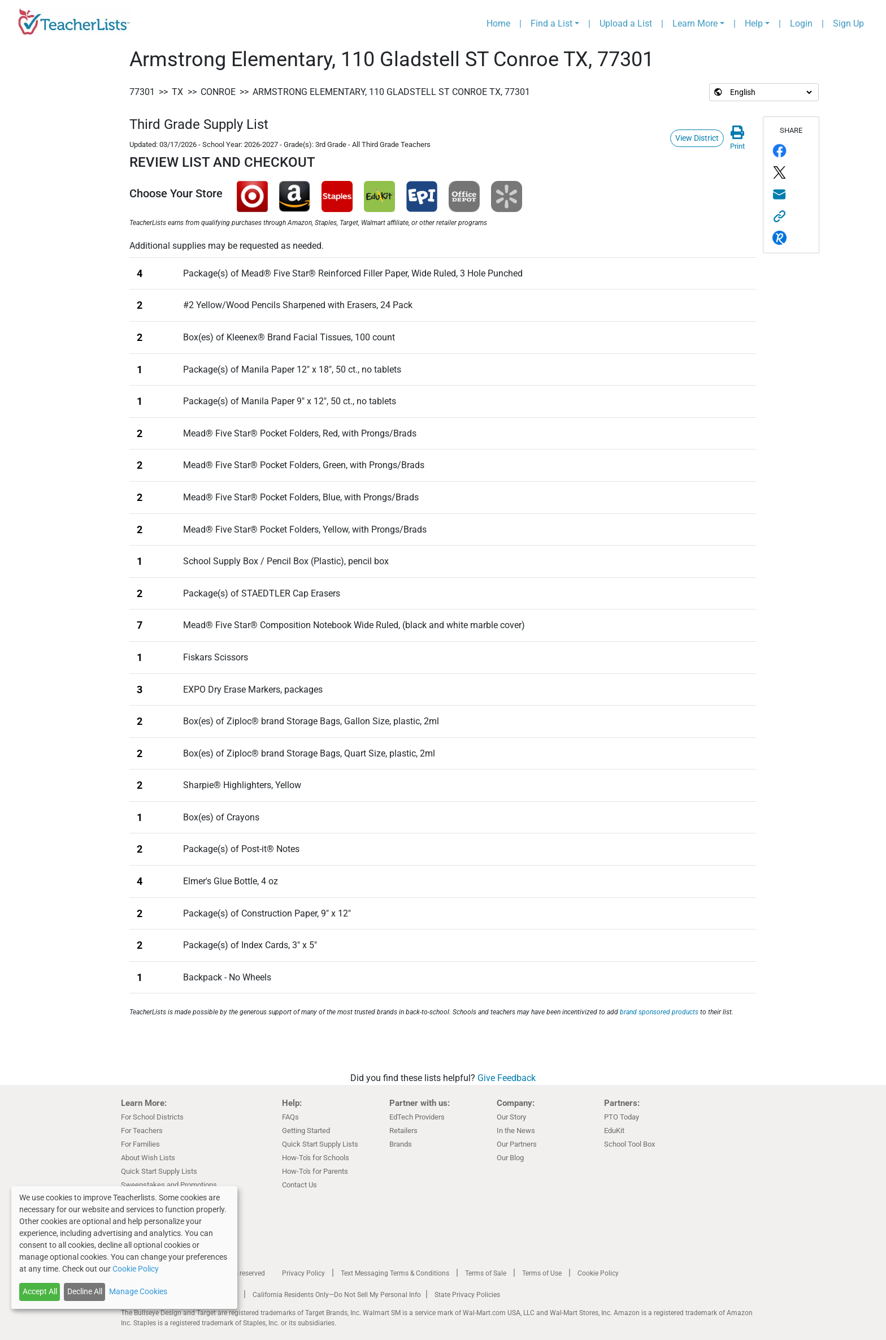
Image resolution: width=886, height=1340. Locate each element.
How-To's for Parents (315, 1171)
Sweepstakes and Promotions (169, 1185)
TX (177, 92)
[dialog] (124, 1247)
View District (697, 137)
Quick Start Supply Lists (159, 1171)
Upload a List (626, 23)
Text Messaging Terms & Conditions (395, 1273)
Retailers (403, 1130)
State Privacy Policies (467, 1295)
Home (498, 23)
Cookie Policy (598, 1273)
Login (801, 23)
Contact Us (299, 1185)
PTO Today (621, 1117)
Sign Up (848, 23)
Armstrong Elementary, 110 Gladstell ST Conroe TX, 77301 (391, 92)
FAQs (290, 1117)
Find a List (551, 23)
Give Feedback (506, 1078)
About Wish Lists (148, 1157)
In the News (516, 1130)
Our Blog (510, 1157)
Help (754, 23)
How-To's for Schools (315, 1157)
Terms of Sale (485, 1273)
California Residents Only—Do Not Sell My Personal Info (337, 1295)
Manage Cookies (138, 1291)
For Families (140, 1144)
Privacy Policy (303, 1273)
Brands (400, 1144)
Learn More (695, 23)
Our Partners (517, 1144)
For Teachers (142, 1130)
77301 (142, 92)
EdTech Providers (417, 1117)
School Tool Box (629, 1144)
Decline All (84, 1291)
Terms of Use (542, 1273)
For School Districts (152, 1117)
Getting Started (306, 1130)
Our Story (511, 1117)
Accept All (40, 1291)
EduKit (614, 1130)
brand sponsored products (659, 1012)
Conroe (218, 92)
